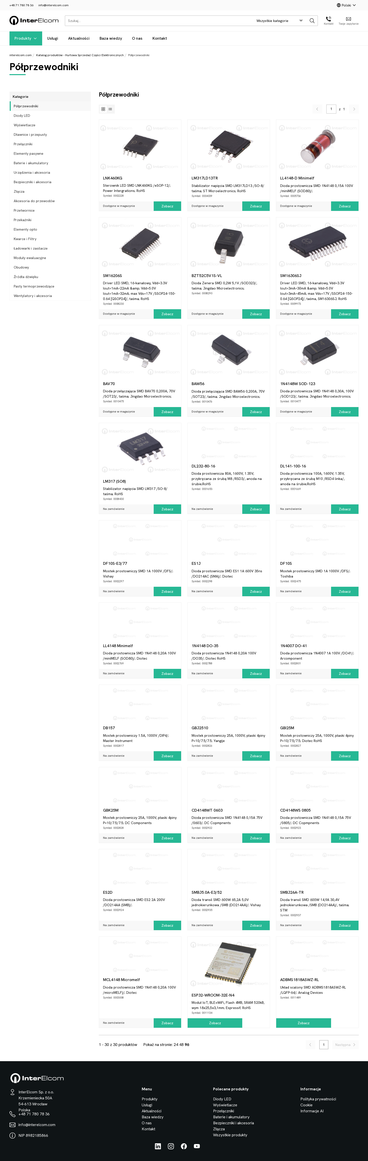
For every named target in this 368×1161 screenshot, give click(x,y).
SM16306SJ (290, 275)
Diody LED (22, 115)
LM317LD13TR (205, 178)
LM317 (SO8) (114, 481)
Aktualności (79, 38)
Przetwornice (24, 210)
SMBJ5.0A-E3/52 (207, 892)
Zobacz (167, 206)
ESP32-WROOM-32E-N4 (213, 995)
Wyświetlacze (24, 125)
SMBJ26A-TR (292, 892)
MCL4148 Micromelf (121, 979)
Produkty (25, 38)
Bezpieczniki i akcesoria (32, 182)
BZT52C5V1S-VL (207, 275)
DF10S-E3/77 (115, 563)
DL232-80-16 (203, 466)
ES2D (108, 892)
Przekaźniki (22, 220)
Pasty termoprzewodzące (34, 286)
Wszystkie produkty (230, 1135)
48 (181, 1044)
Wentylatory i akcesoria (33, 295)
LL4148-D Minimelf (297, 178)
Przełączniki (23, 144)
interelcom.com (20, 55)
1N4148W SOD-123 (297, 383)
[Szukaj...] (157, 21)
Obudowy (21, 267)
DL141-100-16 (293, 466)
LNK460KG (112, 178)
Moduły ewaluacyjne (30, 258)
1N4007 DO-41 (293, 645)
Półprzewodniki (26, 106)
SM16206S (112, 275)
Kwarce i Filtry (25, 239)
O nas (137, 38)
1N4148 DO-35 (205, 645)
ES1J (196, 563)
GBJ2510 (200, 727)
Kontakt (159, 38)
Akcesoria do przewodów (34, 201)
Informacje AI (312, 1111)
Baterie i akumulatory (31, 163)
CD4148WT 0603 (207, 810)
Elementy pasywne (28, 153)
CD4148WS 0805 (295, 810)
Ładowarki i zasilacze (31, 248)
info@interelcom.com (53, 5)
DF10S (286, 563)
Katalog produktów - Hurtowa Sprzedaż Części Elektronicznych (80, 55)
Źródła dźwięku (26, 277)
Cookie (306, 1105)
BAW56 (198, 383)
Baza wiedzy (111, 38)
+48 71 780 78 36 (21, 5)
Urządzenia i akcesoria (32, 172)
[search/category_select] (279, 21)
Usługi (52, 38)
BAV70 (109, 383)
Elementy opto (25, 229)
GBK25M (111, 810)
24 (176, 1044)
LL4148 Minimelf (118, 645)
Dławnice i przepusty (30, 134)
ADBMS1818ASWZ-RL (299, 979)
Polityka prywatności (318, 1099)
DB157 (109, 727)
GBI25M (287, 727)
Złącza (19, 191)
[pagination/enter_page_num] (331, 109)
